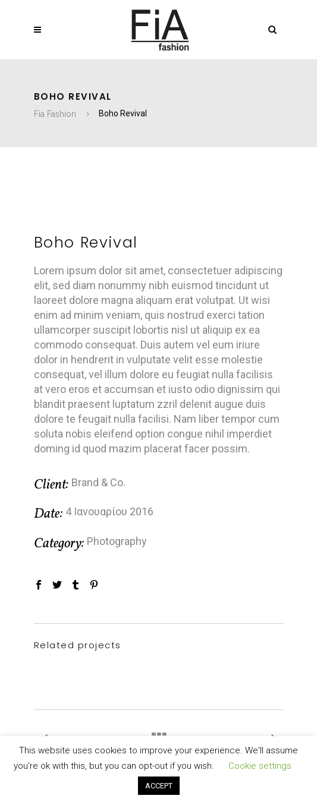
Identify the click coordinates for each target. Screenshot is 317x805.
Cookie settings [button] (259, 765)
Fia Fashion (55, 114)
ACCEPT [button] (158, 785)
